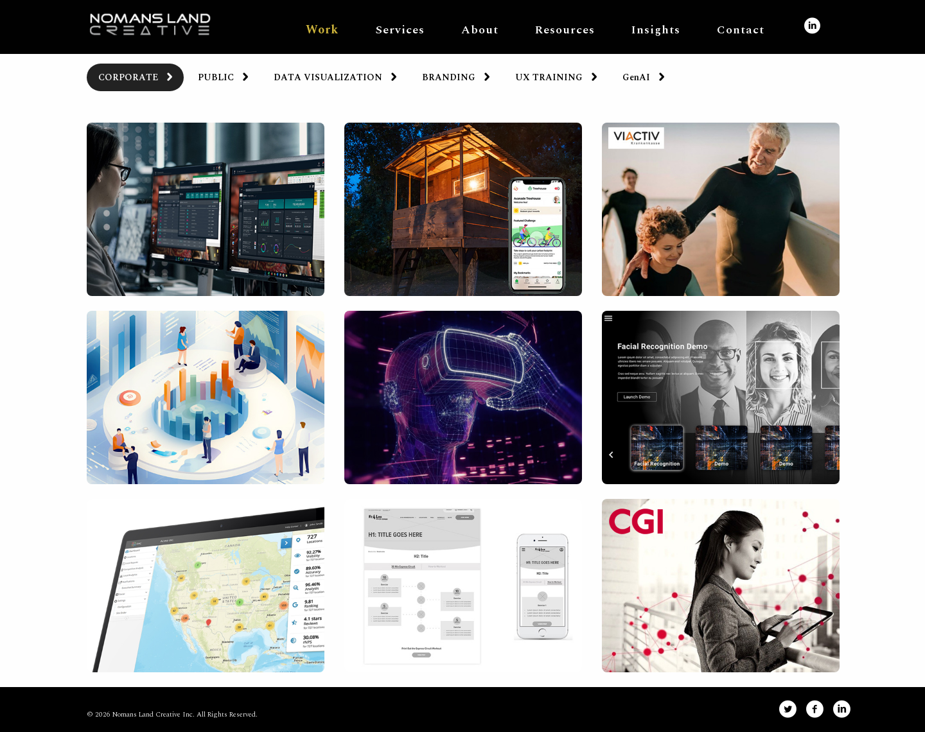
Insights (655, 30)
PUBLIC (216, 77)
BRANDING (448, 77)
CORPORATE (128, 77)
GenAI (636, 77)
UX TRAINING (549, 77)
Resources (565, 30)
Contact (740, 30)
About (479, 30)
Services (400, 30)
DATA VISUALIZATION (328, 77)
